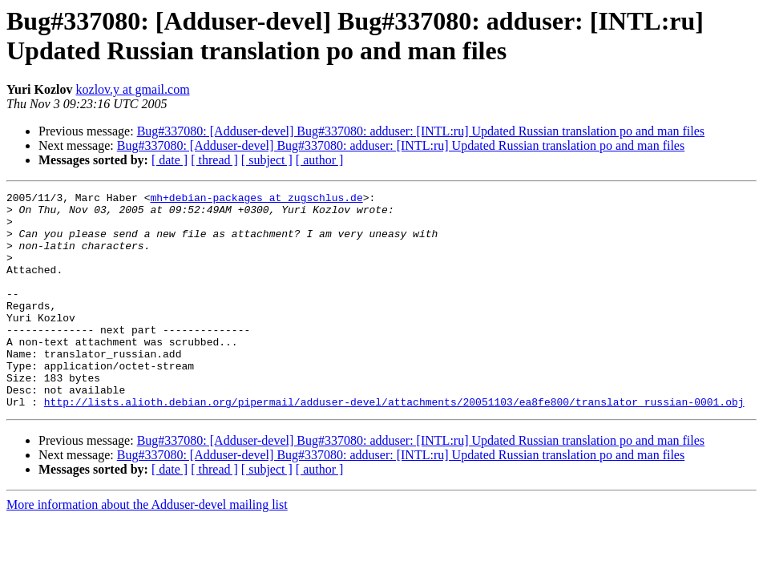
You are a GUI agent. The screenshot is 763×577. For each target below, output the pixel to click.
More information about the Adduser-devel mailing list (147, 548)
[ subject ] (267, 160)
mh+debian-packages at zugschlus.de (256, 199)
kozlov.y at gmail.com (133, 89)
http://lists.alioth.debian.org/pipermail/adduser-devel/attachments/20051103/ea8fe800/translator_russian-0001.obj (394, 445)
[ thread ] (214, 160)
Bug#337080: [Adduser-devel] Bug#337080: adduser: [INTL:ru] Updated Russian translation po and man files (420, 131)
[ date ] (169, 160)
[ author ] (320, 160)
